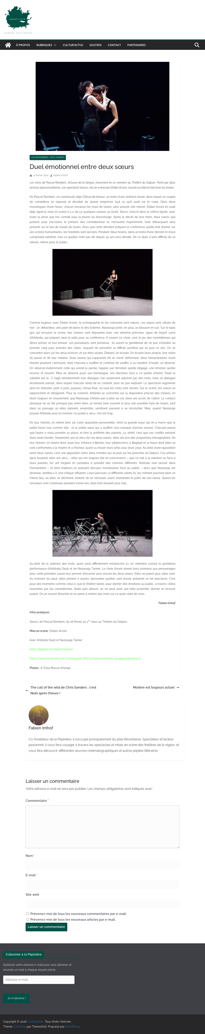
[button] (54, 45)
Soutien (95, 45)
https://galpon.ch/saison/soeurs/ (51, 649)
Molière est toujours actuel (156, 687)
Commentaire (37, 801)
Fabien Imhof (60, 175)
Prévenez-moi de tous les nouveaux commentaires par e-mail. (78, 914)
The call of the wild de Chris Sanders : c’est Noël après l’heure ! (61, 690)
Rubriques (44, 45)
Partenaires (136, 45)
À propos (23, 45)
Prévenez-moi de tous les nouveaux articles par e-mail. (73, 920)
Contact (114, 45)
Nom (30, 856)
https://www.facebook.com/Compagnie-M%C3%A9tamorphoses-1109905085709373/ (85, 658)
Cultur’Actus (73, 45)
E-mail (31, 875)
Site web (32, 894)
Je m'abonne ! (16, 998)
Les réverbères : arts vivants (47, 157)
